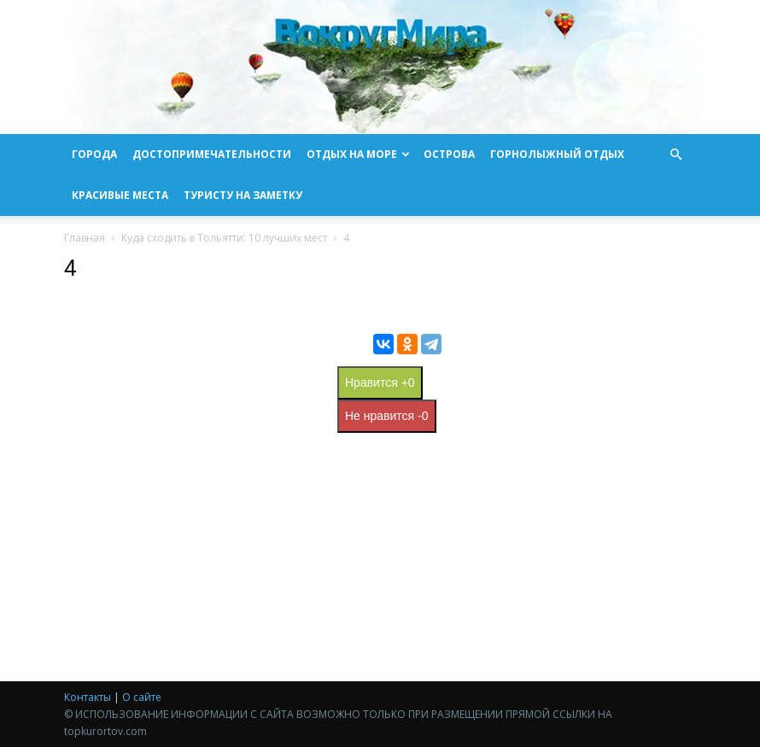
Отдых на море (358, 154)
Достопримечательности (211, 154)
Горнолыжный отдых (557, 154)
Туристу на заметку (243, 195)
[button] (675, 155)
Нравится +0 (380, 382)
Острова (449, 154)
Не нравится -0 (387, 416)
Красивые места (120, 195)
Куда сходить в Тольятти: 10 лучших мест (224, 238)
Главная (84, 238)
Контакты (87, 697)
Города (94, 154)
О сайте (141, 697)
